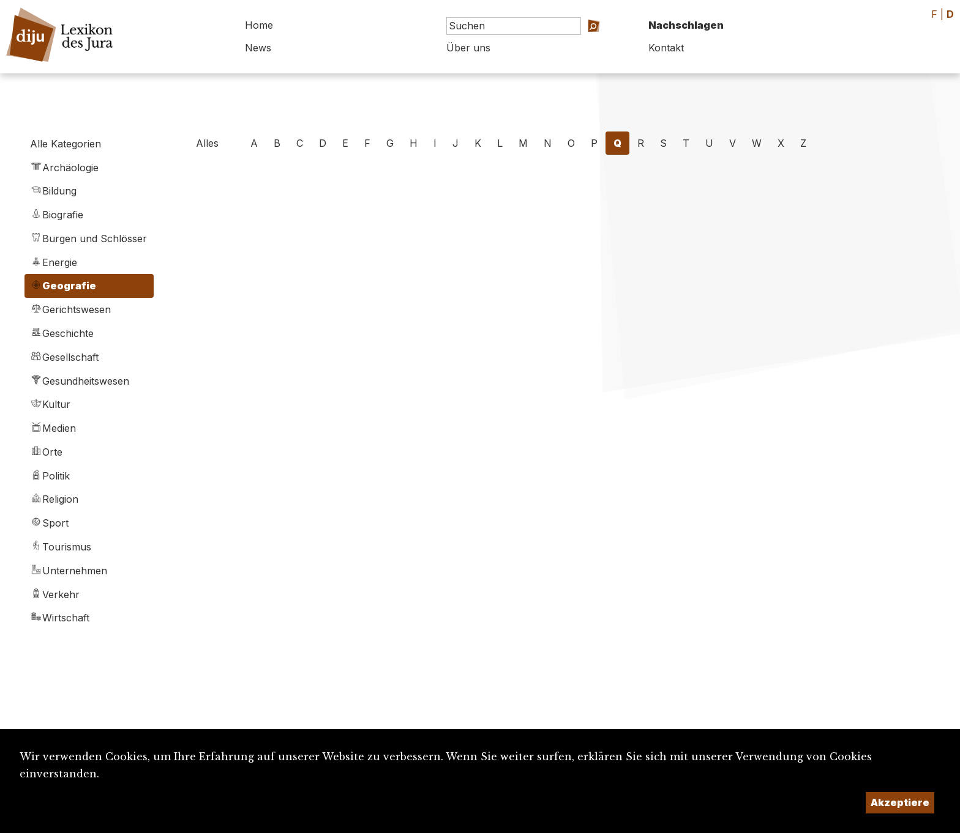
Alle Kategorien (65, 144)
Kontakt (666, 48)
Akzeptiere (900, 802)
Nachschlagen (686, 25)
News (258, 48)
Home (259, 25)
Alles (207, 143)
